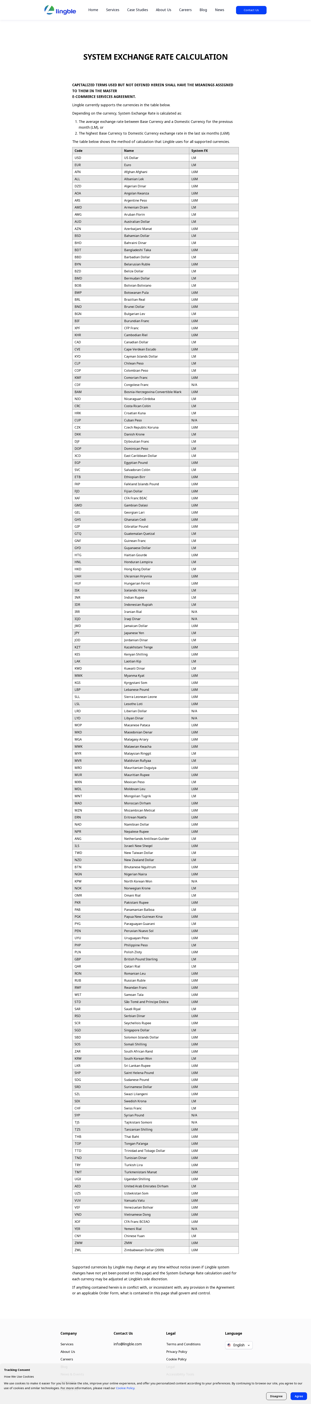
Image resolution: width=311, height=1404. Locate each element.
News (219, 9)
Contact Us (251, 10)
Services (112, 9)
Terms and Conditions (183, 1343)
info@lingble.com (128, 1343)
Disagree (276, 1396)
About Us (163, 9)
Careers (185, 9)
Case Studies (137, 9)
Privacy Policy (176, 1350)
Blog (203, 9)
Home (93, 9)
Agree (299, 1396)
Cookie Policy (176, 1358)
